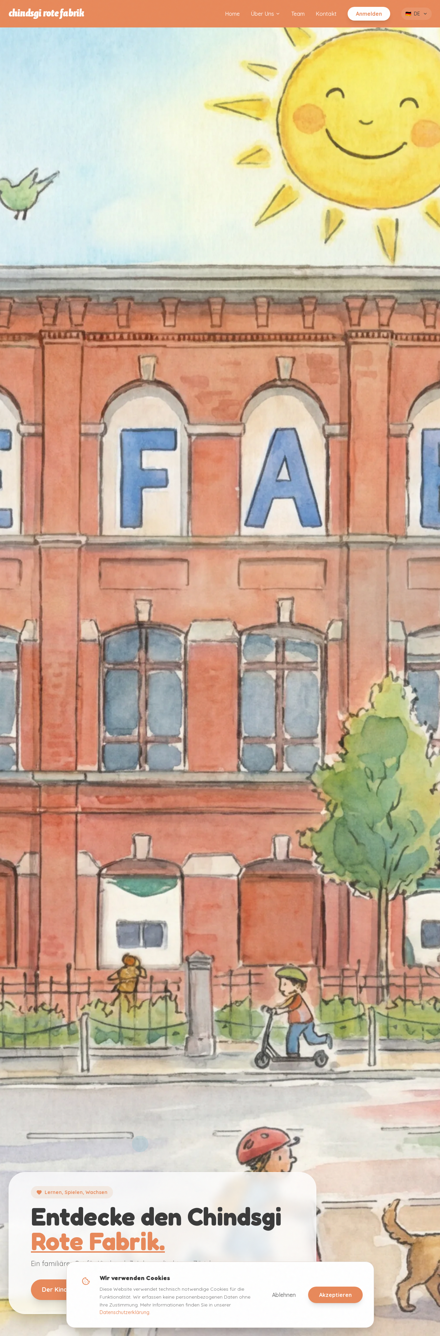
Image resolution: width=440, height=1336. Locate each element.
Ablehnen (284, 1294)
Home (232, 13)
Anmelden (369, 13)
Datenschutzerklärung (124, 1312)
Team (298, 13)
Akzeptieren (335, 1294)
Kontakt (326, 13)
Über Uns (265, 13)
